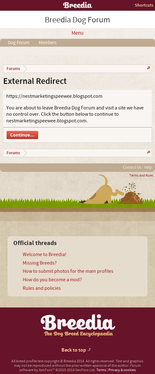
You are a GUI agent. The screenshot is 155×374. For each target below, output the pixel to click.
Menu (77, 33)
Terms (101, 370)
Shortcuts (144, 5)
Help (148, 167)
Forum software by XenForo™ (80, 367)
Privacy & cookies (122, 370)
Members (47, 43)
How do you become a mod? (52, 280)
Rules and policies (42, 288)
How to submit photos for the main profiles (68, 271)
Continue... (22, 134)
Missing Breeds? (40, 263)
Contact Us (132, 167)
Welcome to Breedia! (44, 254)
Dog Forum (18, 43)
